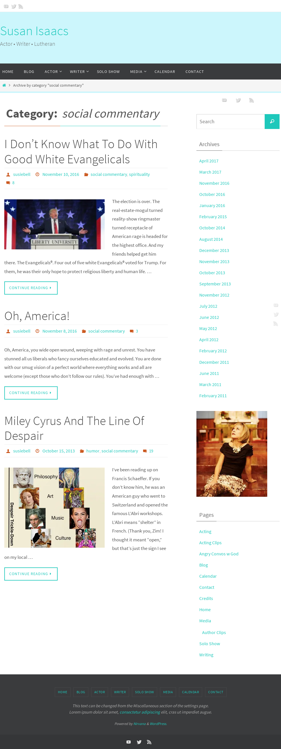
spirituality (139, 174)
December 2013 (214, 250)
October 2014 (212, 227)
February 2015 (213, 216)
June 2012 (209, 317)
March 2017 (210, 172)
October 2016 (212, 194)
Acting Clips (211, 542)
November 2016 (214, 183)
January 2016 (212, 205)
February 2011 (213, 395)
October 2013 (212, 272)
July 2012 (208, 306)
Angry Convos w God (219, 554)
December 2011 (214, 362)
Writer (120, 692)
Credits (206, 598)
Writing (206, 654)
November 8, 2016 (59, 330)
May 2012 (208, 328)
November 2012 (214, 295)
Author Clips (214, 632)
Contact (207, 587)
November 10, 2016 (60, 174)
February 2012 (213, 350)
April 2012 (208, 339)
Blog (203, 565)
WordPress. (158, 723)
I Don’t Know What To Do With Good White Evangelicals (81, 151)
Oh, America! (37, 315)
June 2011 (209, 373)
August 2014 (211, 239)
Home (205, 609)
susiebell (21, 174)
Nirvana (139, 723)
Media (205, 620)
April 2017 (208, 161)
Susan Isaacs (34, 30)
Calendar (208, 576)
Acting (205, 531)
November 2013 (214, 261)
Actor (99, 692)
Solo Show (209, 643)
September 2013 (215, 284)
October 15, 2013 (58, 450)
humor (92, 450)
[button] (231, 454)
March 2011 (210, 384)
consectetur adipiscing (140, 712)
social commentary (109, 174)
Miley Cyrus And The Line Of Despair (74, 427)
